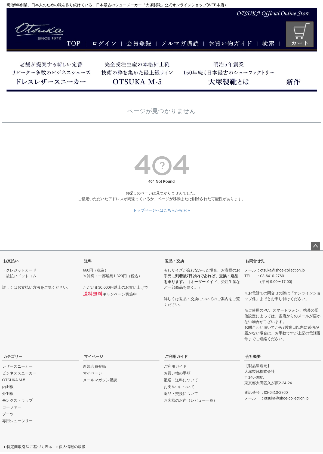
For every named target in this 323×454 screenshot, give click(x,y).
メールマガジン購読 (100, 380)
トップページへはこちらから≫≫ (161, 210)
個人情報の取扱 (72, 446)
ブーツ (8, 414)
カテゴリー (12, 356)
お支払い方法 (28, 287)
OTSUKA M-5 (13, 380)
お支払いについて (179, 387)
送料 (88, 261)
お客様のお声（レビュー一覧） (190, 400)
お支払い (11, 261)
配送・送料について (181, 380)
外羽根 (8, 393)
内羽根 (8, 387)
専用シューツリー (17, 421)
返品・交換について (196, 299)
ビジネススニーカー (19, 373)
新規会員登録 (94, 366)
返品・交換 (174, 261)
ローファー (11, 407)
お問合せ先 (254, 261)
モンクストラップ (17, 400)
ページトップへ (315, 246)
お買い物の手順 (177, 373)
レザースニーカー (17, 366)
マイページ (93, 356)
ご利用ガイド (176, 356)
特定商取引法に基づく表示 (29, 446)
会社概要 (253, 356)
